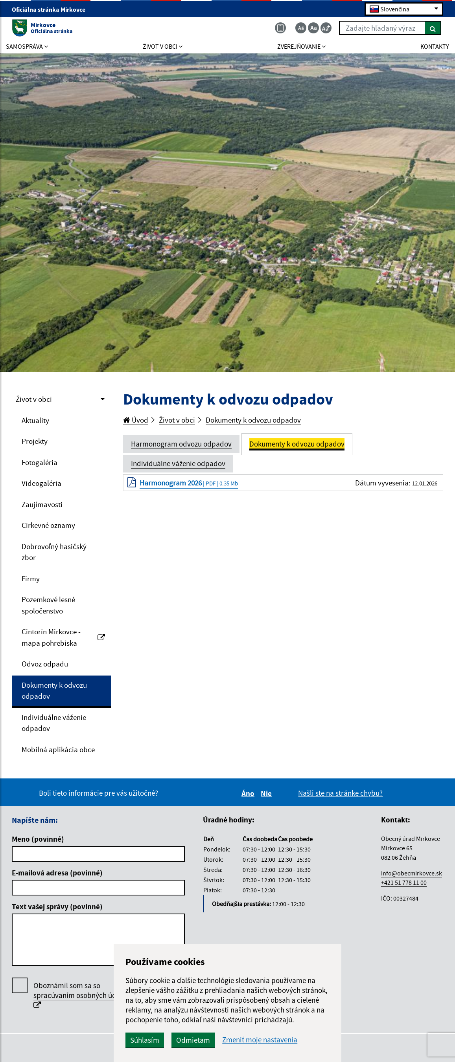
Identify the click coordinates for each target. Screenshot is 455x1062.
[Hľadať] (433, 28)
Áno (249, 793)
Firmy (31, 578)
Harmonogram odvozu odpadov (181, 444)
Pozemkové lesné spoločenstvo (48, 605)
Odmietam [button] (193, 1040)
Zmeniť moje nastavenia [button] (259, 1040)
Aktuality (35, 420)
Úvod (135, 420)
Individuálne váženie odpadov (54, 722)
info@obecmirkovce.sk (411, 873)
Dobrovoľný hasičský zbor (54, 552)
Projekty (35, 441)
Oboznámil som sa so (81, 995)
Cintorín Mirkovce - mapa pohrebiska (63, 637)
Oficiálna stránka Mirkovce (52, 9)
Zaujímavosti (42, 504)
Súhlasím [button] (144, 1040)
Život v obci (34, 399)
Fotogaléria (39, 462)
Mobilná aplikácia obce (58, 749)
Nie (267, 793)
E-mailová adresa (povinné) (57, 872)
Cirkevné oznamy (48, 525)
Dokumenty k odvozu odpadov (54, 690)
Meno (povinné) (38, 839)
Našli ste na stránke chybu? (340, 793)
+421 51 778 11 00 (404, 882)
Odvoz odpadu (45, 663)
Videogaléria (41, 483)
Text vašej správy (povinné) (57, 906)
